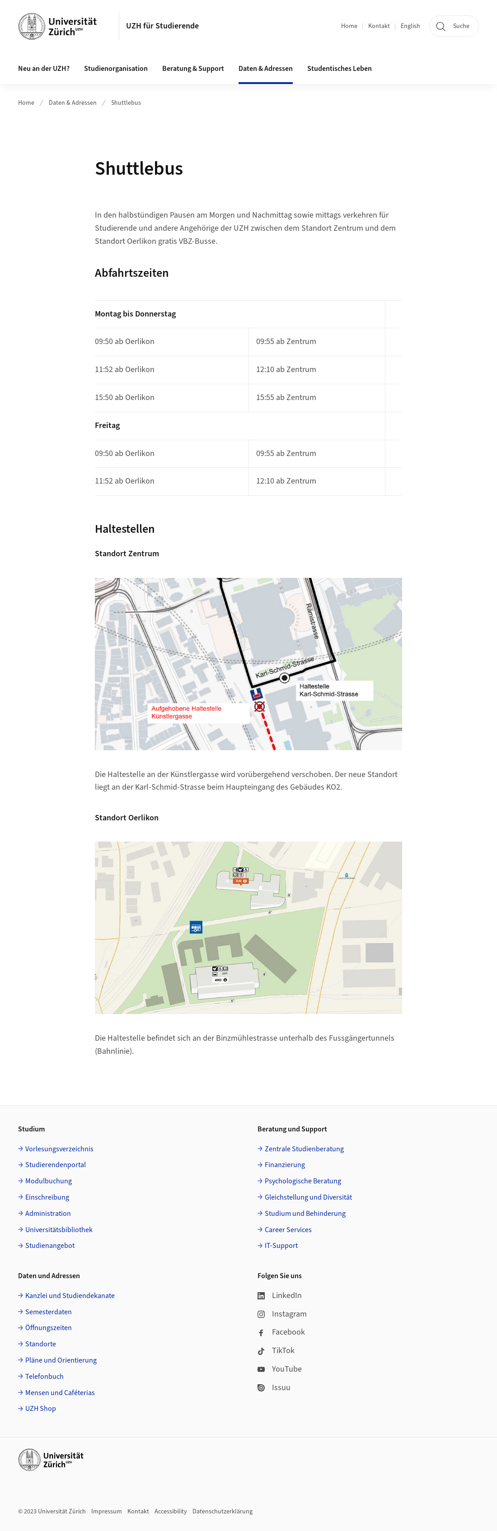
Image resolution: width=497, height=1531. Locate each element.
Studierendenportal (55, 1165)
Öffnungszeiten (48, 1328)
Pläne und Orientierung (61, 1360)
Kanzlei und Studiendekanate (70, 1296)
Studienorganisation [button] (116, 69)
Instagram (282, 1314)
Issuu (274, 1387)
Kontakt (379, 26)
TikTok (276, 1350)
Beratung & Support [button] (193, 69)
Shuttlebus (126, 102)
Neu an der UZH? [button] (44, 69)
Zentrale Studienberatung (304, 1149)
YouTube (280, 1369)
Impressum (106, 1511)
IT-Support (281, 1246)
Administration (48, 1214)
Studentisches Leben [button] (339, 69)
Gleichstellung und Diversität (308, 1197)
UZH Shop (40, 1409)
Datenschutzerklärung (222, 1511)
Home (349, 26)
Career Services (288, 1230)
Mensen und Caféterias (60, 1393)
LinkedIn (280, 1295)
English (410, 26)
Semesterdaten (48, 1312)
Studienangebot (50, 1246)
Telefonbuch (44, 1377)
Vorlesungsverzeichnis (59, 1149)
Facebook (281, 1332)
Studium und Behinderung (305, 1214)
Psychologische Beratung (303, 1181)
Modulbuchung (48, 1181)
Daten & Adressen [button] (266, 69)
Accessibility (171, 1511)
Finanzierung (285, 1165)
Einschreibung (47, 1197)
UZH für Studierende (162, 26)
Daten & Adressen (73, 102)
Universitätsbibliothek (59, 1230)
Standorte (40, 1344)
